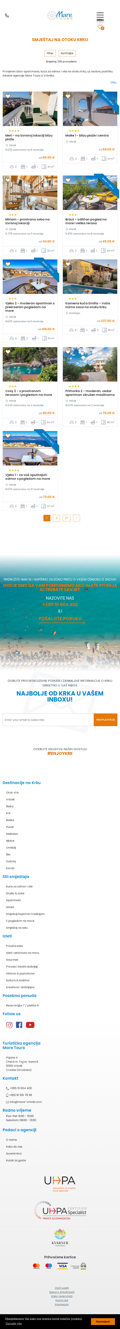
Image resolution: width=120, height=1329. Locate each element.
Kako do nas (14, 1147)
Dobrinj (11, 861)
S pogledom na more (20, 921)
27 (66, 518)
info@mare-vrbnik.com (24, 1102)
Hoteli (10, 907)
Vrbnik (10, 799)
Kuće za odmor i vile (19, 886)
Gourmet (12, 960)
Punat (10, 827)
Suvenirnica (13, 1154)
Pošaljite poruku (60, 619)
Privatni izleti (14, 946)
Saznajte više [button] (13, 1323)
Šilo (8, 854)
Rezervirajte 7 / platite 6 (22, 1005)
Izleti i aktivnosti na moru (22, 953)
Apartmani (13, 900)
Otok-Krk (12, 793)
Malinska (12, 834)
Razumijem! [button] (103, 1321)
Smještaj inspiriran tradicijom (25, 914)
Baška (10, 820)
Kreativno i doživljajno (20, 987)
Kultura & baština (17, 980)
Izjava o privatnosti (61, 1292)
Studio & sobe (15, 893)
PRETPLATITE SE (105, 720)
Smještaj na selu (16, 928)
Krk (8, 813)
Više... (113, 82)
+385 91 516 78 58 (19, 1095)
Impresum (62, 1304)
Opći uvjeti (62, 1288)
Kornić (10, 868)
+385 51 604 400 (60, 604)
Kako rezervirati (61, 1296)
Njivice (10, 841)
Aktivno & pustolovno (20, 973)
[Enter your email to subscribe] (48, 719)
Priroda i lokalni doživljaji (22, 967)
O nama (11, 1140)
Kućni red (61, 1300)
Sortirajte (67, 53)
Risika (9, 806)
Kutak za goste (16, 1160)
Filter (50, 53)
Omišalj (11, 848)
